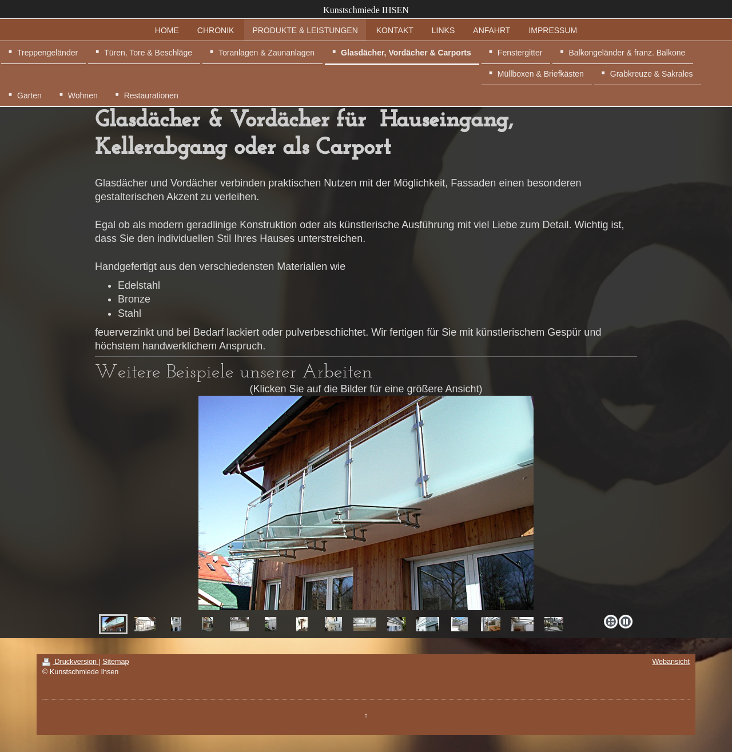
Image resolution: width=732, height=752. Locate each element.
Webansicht (671, 662)
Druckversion (70, 662)
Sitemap (115, 662)
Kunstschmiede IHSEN (366, 10)
